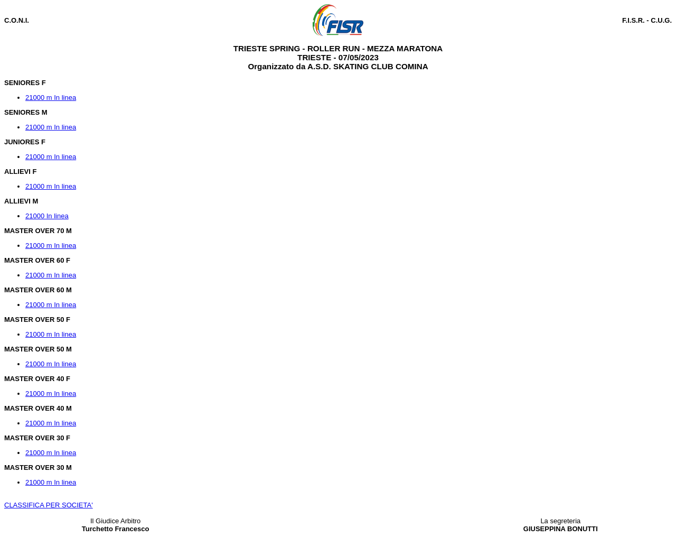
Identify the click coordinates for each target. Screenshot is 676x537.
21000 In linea (47, 216)
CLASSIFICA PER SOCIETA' (48, 505)
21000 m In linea (50, 97)
